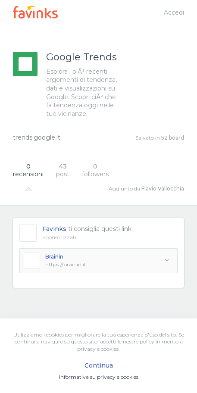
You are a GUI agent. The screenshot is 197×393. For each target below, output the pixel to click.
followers (95, 170)
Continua (98, 365)
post (62, 170)
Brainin (54, 256)
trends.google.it (36, 137)
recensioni (28, 170)
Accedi (174, 12)
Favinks (54, 229)
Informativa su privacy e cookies (98, 377)
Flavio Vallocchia (162, 188)
